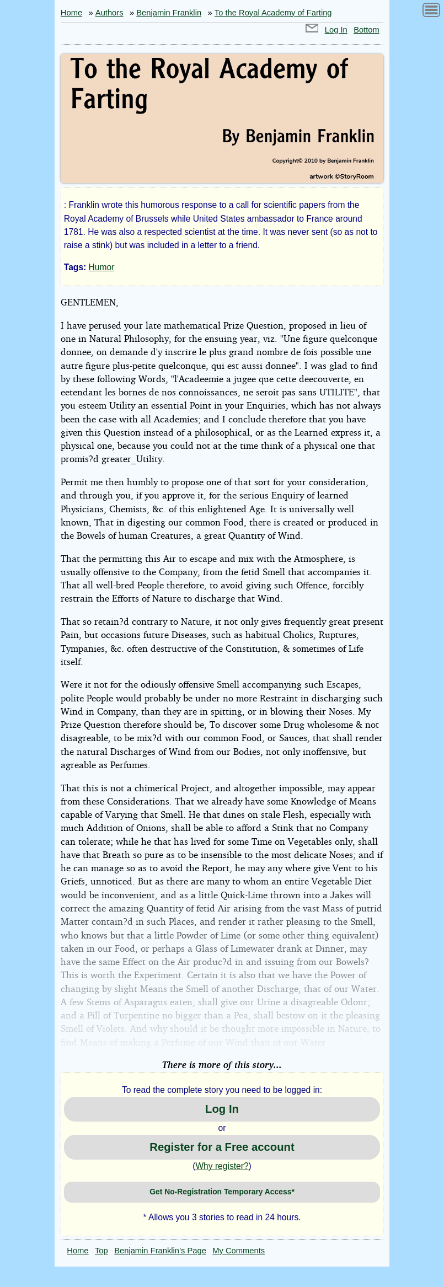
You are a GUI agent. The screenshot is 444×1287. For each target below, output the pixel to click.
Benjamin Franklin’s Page (160, 1250)
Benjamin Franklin (168, 12)
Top (101, 1250)
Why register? (221, 1166)
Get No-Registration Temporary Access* (222, 1191)
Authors (109, 12)
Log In (336, 29)
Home (71, 12)
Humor (102, 267)
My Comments (238, 1250)
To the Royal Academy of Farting (273, 12)
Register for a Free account (221, 1147)
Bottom (366, 29)
